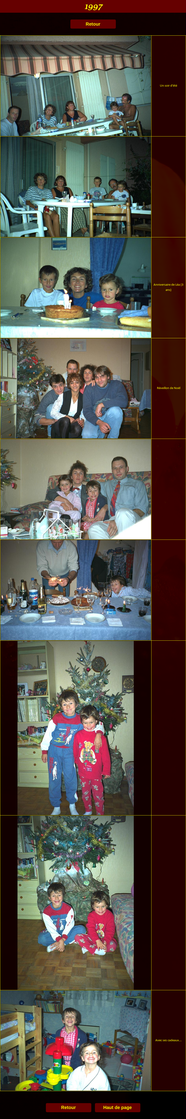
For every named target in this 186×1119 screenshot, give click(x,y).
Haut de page (117, 1107)
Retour (93, 24)
